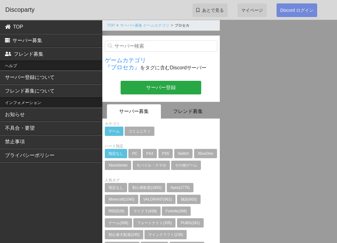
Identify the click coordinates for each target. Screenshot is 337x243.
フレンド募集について (30, 90)
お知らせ (15, 114)
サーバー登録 (161, 87)
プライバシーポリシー (30, 155)
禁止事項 (15, 141)
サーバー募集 (23, 40)
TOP (14, 26)
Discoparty (19, 9)
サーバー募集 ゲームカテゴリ (144, 25)
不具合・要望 (20, 128)
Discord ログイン (296, 10)
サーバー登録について (30, 77)
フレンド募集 (24, 54)
